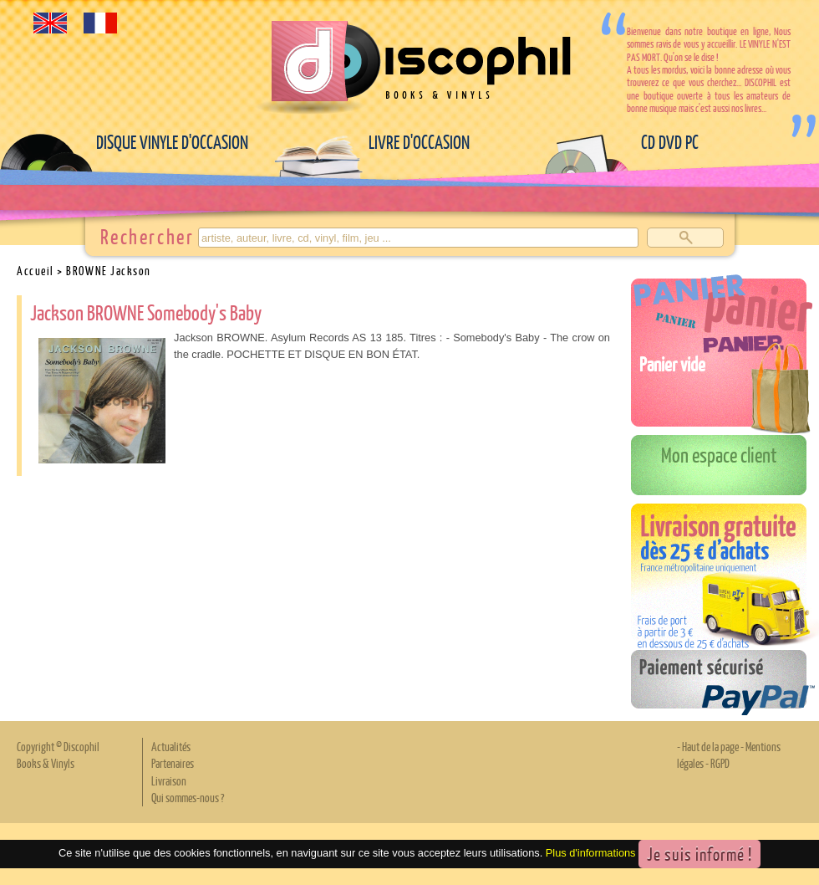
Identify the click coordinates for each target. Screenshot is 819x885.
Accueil (35, 270)
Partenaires (172, 762)
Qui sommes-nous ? (187, 797)
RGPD (720, 762)
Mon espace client (719, 454)
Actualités (171, 746)
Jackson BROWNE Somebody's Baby (146, 312)
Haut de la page (710, 746)
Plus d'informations (591, 853)
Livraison (168, 780)
